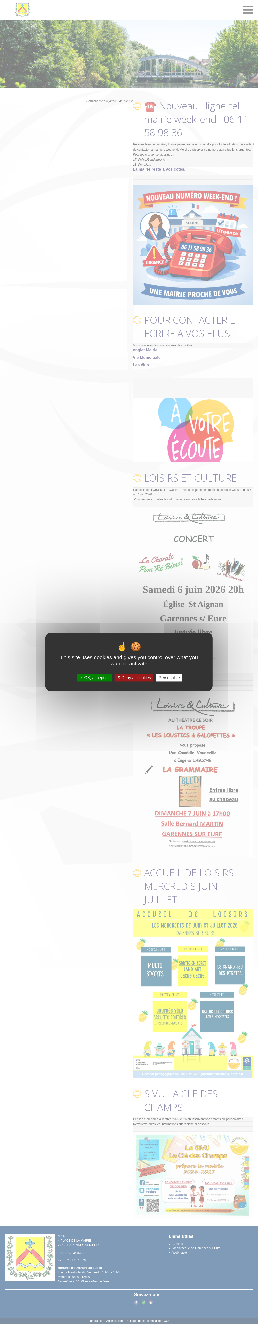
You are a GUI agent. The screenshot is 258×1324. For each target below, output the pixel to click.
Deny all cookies (134, 678)
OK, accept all (94, 678)
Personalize (169, 678)
